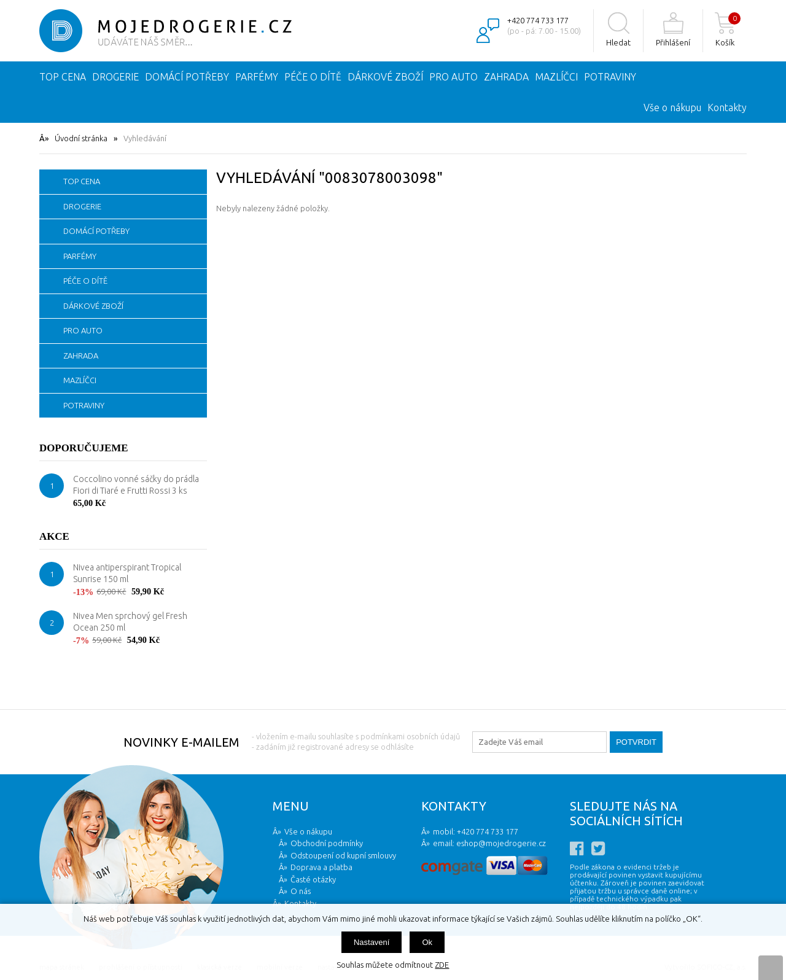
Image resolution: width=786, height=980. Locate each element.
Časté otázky (313, 879)
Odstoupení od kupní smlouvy (343, 855)
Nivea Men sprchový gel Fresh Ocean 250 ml (130, 622)
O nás (300, 891)
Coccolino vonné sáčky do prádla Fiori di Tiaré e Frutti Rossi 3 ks (136, 485)
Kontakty (727, 107)
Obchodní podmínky (326, 843)
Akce (54, 536)
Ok (427, 942)
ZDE (442, 964)
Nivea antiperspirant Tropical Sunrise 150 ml (127, 573)
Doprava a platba (321, 867)
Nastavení (372, 942)
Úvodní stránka (81, 138)
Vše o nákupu (672, 107)
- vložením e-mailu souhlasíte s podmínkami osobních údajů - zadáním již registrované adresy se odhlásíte (356, 741)
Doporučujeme (83, 448)
